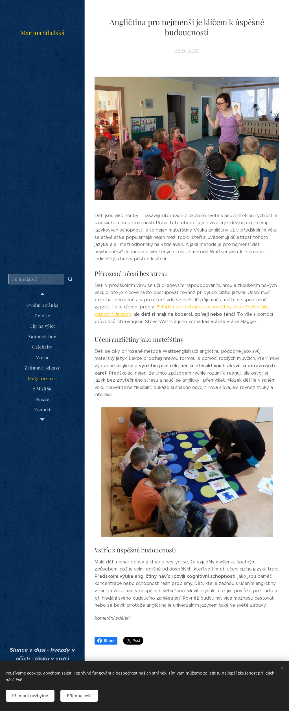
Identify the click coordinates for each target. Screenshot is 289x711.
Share (106, 640)
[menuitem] (42, 305)
